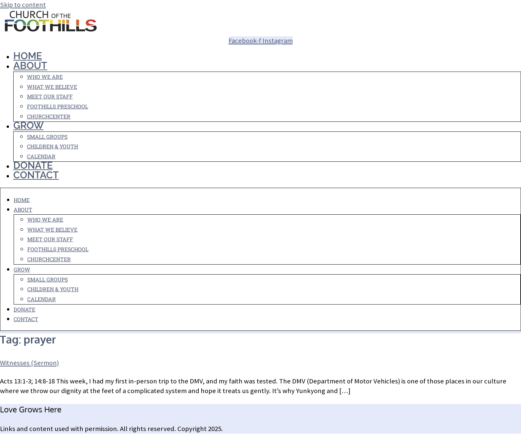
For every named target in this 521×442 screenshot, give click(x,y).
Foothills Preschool (57, 106)
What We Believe (52, 86)
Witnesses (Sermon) (29, 362)
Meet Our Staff (50, 96)
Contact (36, 175)
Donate (24, 309)
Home (22, 199)
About (30, 65)
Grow (28, 125)
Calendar (41, 299)
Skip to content (23, 4)
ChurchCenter (48, 116)
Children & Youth (52, 146)
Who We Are (45, 76)
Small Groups (47, 136)
